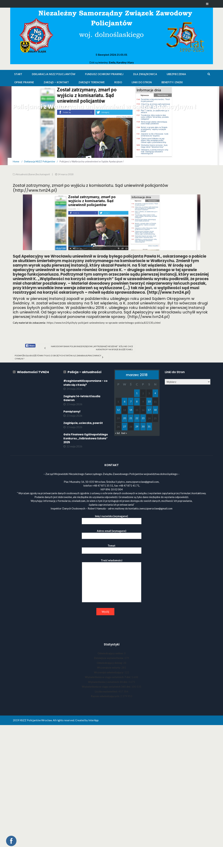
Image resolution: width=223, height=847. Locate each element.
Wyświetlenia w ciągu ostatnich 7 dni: (108, 677)
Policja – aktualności (84, 372)
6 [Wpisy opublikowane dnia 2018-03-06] (124, 401)
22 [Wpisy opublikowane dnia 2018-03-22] (136, 418)
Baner (32, 174)
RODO (118, 82)
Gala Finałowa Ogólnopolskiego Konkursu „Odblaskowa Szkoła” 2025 (85, 438)
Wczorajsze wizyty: (109, 667)
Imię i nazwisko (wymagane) (111, 518)
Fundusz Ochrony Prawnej (104, 74)
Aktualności (22, 174)
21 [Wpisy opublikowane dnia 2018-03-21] (130, 418)
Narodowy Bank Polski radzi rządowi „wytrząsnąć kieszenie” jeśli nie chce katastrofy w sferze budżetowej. (92, 348)
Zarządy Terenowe (91, 82)
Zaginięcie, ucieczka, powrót (83, 423)
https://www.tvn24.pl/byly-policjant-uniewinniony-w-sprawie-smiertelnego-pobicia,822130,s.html (103, 322)
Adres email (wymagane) (111, 533)
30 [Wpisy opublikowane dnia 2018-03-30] (143, 426)
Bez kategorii (43, 174)
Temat (111, 548)
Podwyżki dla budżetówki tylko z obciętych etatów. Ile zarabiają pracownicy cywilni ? (58, 357)
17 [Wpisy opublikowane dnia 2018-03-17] (149, 409)
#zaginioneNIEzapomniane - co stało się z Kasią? (85, 383)
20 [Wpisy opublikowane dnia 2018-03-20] (124, 418)
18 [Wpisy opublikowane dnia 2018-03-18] (155, 409)
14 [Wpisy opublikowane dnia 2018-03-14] (130, 409)
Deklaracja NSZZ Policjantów (53, 74)
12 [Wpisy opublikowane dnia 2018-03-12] (118, 409)
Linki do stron (142, 82)
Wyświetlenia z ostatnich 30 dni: (108, 681)
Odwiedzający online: (111, 653)
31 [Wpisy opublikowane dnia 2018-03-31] (149, 426)
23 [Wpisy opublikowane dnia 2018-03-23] (143, 418)
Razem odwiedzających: (105, 696)
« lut (117, 433)
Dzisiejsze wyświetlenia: (109, 657)
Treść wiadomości (111, 581)
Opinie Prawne (24, 82)
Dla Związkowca (145, 74)
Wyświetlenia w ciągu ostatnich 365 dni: (106, 686)
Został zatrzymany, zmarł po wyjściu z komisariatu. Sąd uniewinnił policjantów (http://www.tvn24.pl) (90, 188)
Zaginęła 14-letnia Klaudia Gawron (81, 398)
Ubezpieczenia (176, 74)
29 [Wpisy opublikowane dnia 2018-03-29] (136, 426)
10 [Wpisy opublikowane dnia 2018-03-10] (149, 401)
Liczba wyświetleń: (106, 691)
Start (18, 74)
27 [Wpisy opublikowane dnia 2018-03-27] (124, 426)
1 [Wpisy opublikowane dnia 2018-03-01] (137, 393)
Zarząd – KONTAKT (56, 82)
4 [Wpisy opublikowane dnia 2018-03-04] (155, 393)
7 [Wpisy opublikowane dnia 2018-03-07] (131, 401)
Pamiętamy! (71, 411)
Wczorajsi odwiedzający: (109, 672)
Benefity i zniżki (172, 82)
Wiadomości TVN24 (33, 372)
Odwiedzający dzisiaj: (110, 662)
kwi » (124, 433)
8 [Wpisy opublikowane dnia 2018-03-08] (137, 401)
